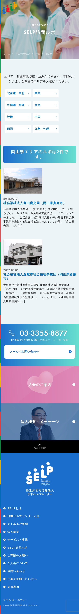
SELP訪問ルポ (17, 547)
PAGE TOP (40, 447)
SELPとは (14, 508)
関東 (38, 93)
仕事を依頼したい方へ (22, 578)
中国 (38, 116)
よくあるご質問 (17, 523)
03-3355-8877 (44, 333)
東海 (38, 105)
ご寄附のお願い (17, 555)
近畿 (10, 116)
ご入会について (17, 563)
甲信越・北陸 (15, 105)
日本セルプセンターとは (23, 516)
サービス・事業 (17, 539)
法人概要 (13, 531)
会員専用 (13, 586)
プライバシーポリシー (15, 600)
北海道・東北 (15, 93)
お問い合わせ (16, 571)
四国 (10, 128)
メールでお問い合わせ (41, 351)
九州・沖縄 (42, 128)
